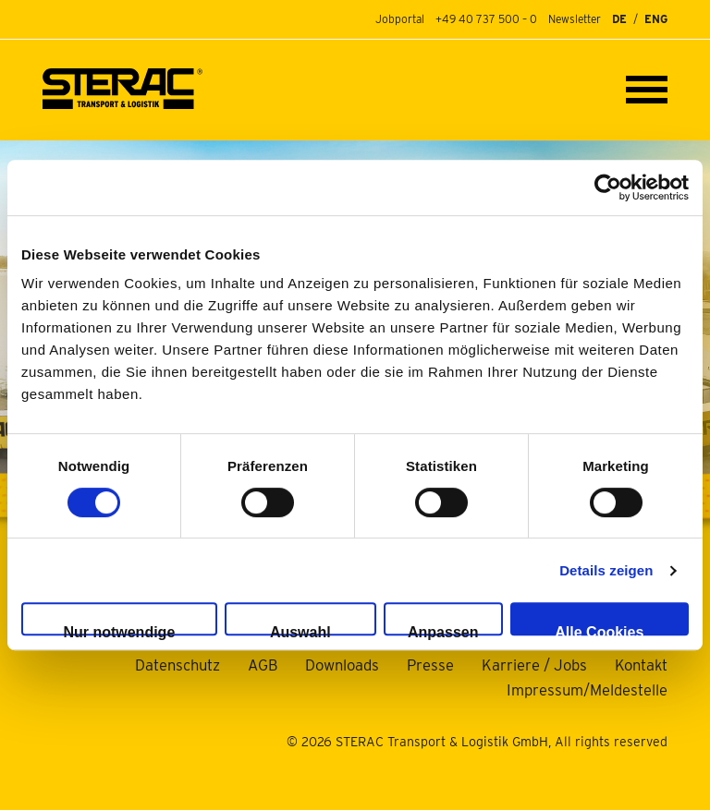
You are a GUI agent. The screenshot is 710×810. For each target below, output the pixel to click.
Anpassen (443, 629)
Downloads (342, 665)
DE (619, 19)
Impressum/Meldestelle (587, 690)
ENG (655, 19)
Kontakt (641, 665)
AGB (262, 665)
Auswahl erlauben (300, 629)
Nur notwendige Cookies (119, 629)
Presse (430, 665)
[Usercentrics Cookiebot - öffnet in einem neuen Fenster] (608, 187)
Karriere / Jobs (534, 665)
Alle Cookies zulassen (599, 629)
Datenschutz (177, 665)
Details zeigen (606, 570)
